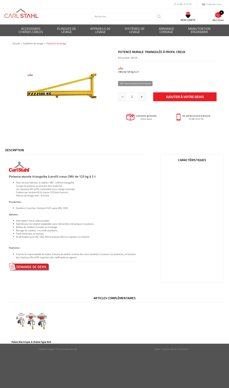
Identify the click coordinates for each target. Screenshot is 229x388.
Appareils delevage (100, 30)
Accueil (16, 43)
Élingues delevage (66, 30)
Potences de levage (56, 43)
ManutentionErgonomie (199, 30)
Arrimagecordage (166, 30)
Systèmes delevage (135, 30)
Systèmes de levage (33, 43)
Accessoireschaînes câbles (31, 30)
